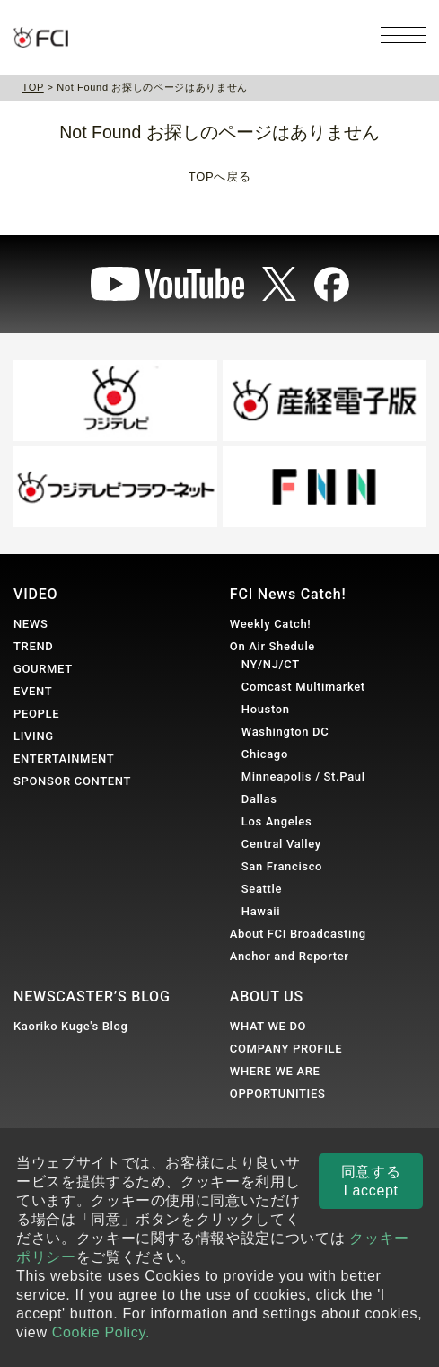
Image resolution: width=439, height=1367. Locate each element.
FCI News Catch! (288, 594)
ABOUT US (266, 996)
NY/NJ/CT (270, 664)
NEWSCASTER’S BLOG (92, 996)
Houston (265, 709)
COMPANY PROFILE (286, 1048)
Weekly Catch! (271, 624)
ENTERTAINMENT (63, 758)
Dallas (259, 799)
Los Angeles (276, 821)
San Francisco (281, 866)
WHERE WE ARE (275, 1071)
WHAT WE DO (268, 1026)
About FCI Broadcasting (298, 933)
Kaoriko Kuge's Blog (70, 1026)
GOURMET (43, 668)
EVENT (32, 691)
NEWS (30, 624)
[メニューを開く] (403, 35)
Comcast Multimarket (303, 686)
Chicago (264, 754)
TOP (32, 87)
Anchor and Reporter (289, 956)
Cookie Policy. (101, 1332)
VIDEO (35, 594)
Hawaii (260, 911)
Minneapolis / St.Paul (303, 776)
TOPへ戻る (219, 176)
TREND (33, 646)
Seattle (261, 888)
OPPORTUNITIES (278, 1093)
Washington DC (285, 731)
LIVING (33, 736)
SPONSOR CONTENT (72, 781)
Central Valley (281, 844)
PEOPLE (36, 713)
